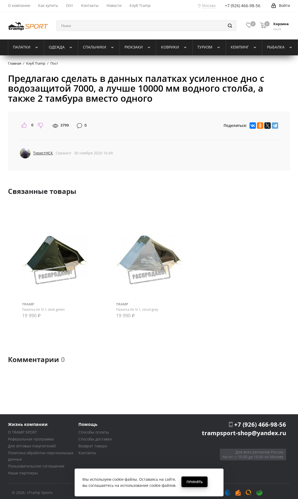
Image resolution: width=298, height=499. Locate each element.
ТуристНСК (43, 152)
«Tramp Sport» (40, 492)
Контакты (87, 452)
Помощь (87, 424)
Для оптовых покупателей (32, 445)
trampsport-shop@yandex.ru (244, 433)
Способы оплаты (93, 432)
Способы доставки (95, 439)
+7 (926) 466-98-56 (260, 424)
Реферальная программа (31, 439)
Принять (194, 481)
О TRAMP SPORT (22, 432)
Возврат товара (92, 445)
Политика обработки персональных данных (40, 456)
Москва (209, 5)
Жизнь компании (28, 424)
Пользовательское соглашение (36, 466)
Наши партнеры (23, 472)
